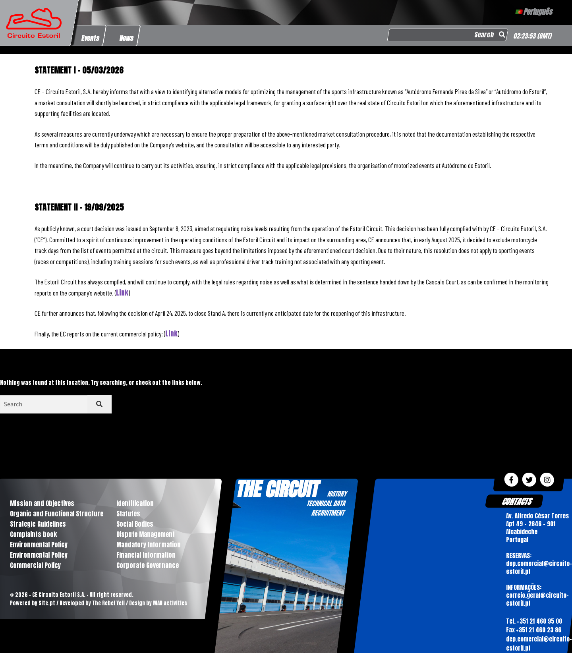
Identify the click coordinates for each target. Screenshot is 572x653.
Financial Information (146, 555)
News (127, 38)
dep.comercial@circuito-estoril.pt (539, 643)
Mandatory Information (148, 544)
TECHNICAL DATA (326, 503)
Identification (135, 503)
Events (90, 38)
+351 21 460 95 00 (539, 621)
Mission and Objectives (42, 503)
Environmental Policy (39, 544)
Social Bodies (134, 524)
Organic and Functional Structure (56, 513)
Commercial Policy (35, 565)
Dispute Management (145, 534)
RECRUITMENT (327, 513)
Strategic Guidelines (38, 524)
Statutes (128, 513)
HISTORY (337, 493)
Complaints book (33, 534)
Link (122, 293)
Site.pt (47, 603)
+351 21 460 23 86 (538, 629)
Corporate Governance (147, 565)
